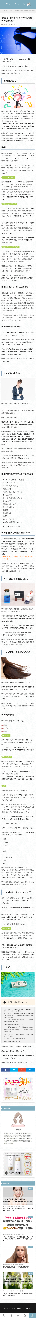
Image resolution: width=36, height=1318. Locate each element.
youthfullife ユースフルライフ (23, 1308)
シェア (10, 1315)
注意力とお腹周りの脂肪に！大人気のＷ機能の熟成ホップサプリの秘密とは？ (18, 1294)
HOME (5, 10)
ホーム (3, 1315)
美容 (11, 10)
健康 (31, 1273)
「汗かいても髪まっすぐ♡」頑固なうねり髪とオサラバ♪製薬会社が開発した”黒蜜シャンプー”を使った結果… (18, 1238)
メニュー (18, 1315)
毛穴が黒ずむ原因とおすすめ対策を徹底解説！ (16, 1267)
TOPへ (32, 1315)
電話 (25, 1315)
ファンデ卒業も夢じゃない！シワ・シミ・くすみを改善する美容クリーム (18, 1209)
